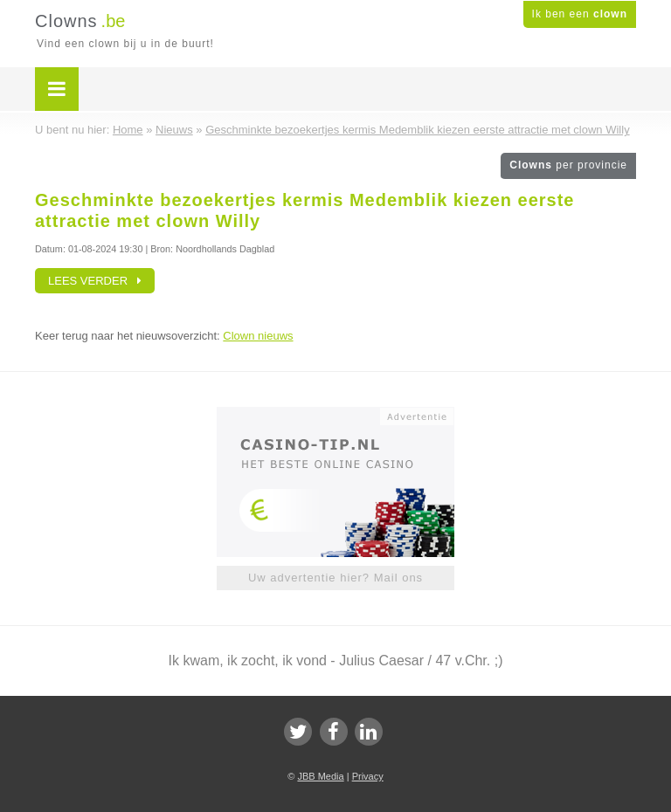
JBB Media (320, 776)
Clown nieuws (258, 335)
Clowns (568, 165)
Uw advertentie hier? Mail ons (335, 577)
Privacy (368, 776)
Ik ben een (579, 14)
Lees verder (95, 280)
